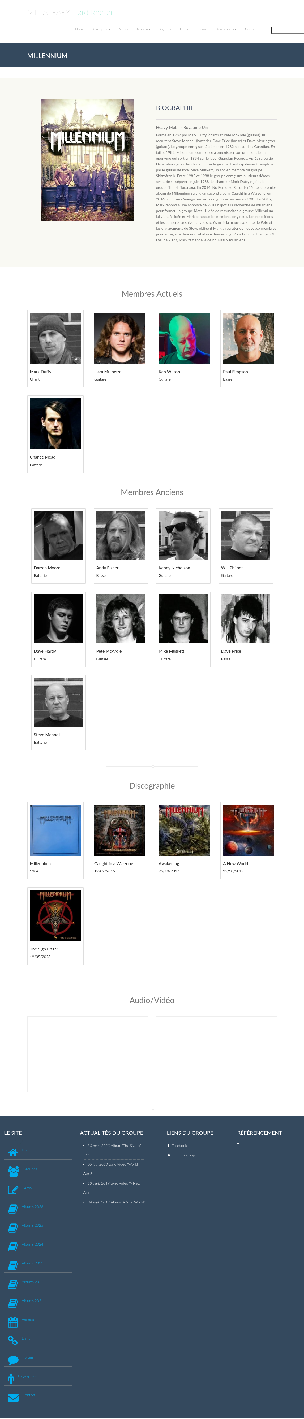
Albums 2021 (32, 1300)
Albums (143, 29)
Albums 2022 (32, 1282)
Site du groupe (185, 1155)
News (123, 29)
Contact (251, 29)
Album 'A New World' (128, 1202)
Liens (184, 29)
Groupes (101, 29)
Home (80, 29)
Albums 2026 (32, 1206)
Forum (202, 29)
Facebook (179, 1145)
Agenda (165, 29)
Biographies (226, 29)
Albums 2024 (32, 1244)
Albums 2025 (32, 1225)
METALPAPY (70, 12)
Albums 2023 (32, 1263)
